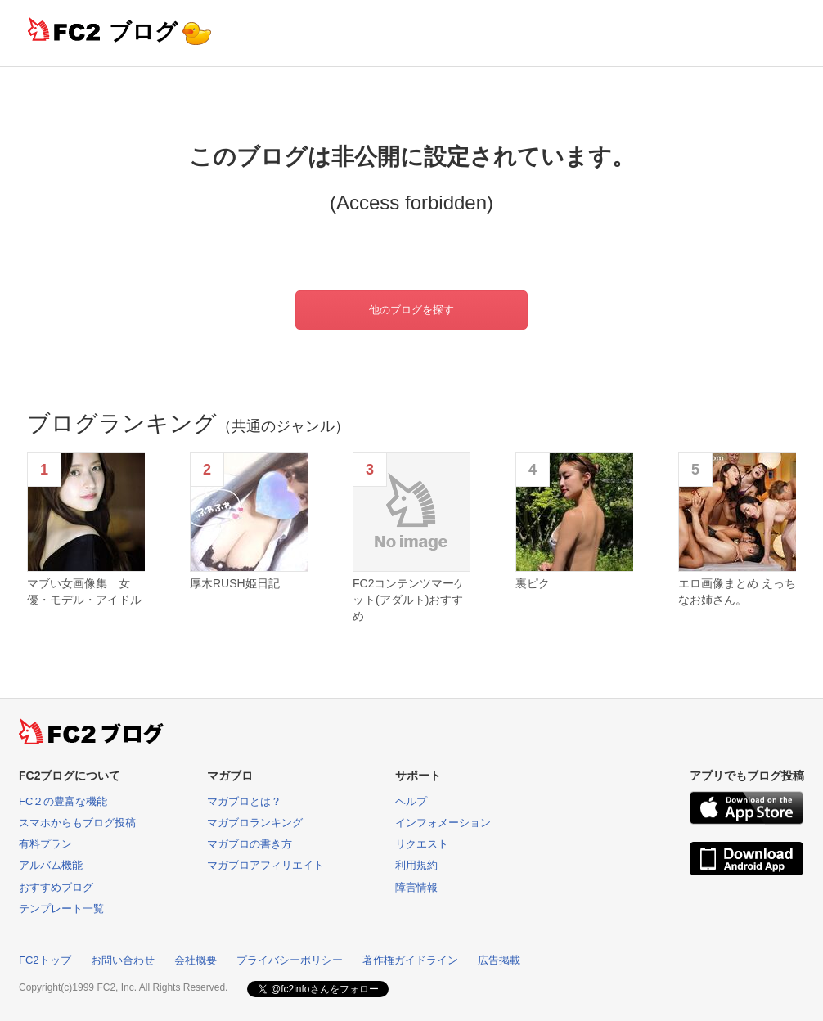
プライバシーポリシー (289, 960)
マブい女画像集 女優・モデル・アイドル (84, 591)
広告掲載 (499, 960)
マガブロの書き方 (249, 844)
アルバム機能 (51, 865)
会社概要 (195, 960)
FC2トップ (45, 960)
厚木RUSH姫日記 (235, 583)
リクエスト (421, 844)
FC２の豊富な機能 (63, 801)
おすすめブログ (56, 887)
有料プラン (45, 844)
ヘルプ (411, 801)
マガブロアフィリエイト (265, 865)
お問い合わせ (123, 960)
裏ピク (532, 583)
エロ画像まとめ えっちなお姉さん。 (737, 591)
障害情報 (416, 887)
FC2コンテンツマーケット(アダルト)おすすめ (409, 599)
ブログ (143, 31)
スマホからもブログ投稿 (77, 822)
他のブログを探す (411, 310)
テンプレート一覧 (61, 908)
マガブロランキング (255, 822)
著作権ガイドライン (410, 960)
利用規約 (416, 865)
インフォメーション (443, 822)
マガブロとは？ (244, 801)
